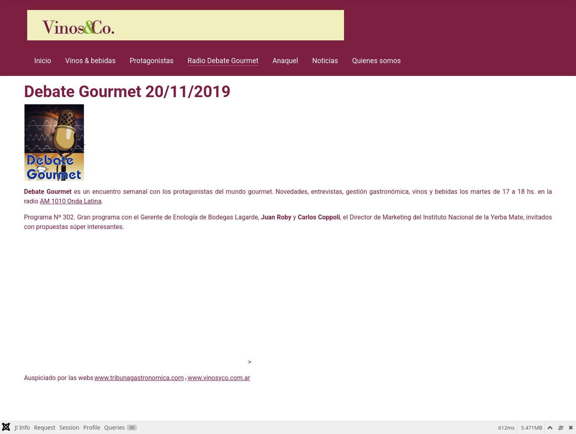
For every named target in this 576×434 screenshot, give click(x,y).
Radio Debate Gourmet (223, 61)
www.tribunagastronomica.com (139, 378)
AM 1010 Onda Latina (71, 201)
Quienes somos (376, 61)
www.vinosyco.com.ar (219, 378)
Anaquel (285, 61)
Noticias (325, 61)
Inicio (42, 61)
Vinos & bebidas (90, 61)
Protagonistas (152, 61)
